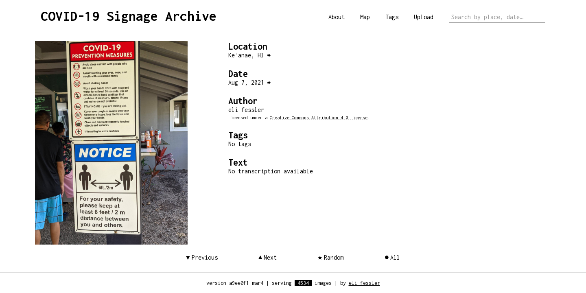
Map (365, 16)
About (336, 16)
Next (270, 257)
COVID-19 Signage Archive (128, 16)
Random (333, 257)
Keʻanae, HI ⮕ (249, 55)
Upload (423, 16)
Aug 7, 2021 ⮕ (249, 82)
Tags (391, 16)
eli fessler (364, 283)
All (395, 257)
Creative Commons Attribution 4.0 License (318, 117)
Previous (205, 257)
